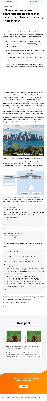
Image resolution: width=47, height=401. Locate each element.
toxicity (27, 109)
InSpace (4, 34)
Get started (23, 386)
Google (12, 397)
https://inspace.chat (21, 302)
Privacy (17, 397)
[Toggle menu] (2, 1)
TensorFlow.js (38, 109)
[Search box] (38, 1)
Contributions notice (28, 397)
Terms (21, 397)
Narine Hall (11, 31)
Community (5, 310)
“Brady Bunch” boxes (31, 43)
